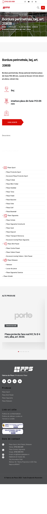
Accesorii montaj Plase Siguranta (17, 240)
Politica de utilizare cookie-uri (12, 416)
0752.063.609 (18, 447)
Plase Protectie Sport (13, 172)
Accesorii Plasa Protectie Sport (17, 176)
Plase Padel (10, 196)
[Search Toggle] (38, 7)
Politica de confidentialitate (11, 414)
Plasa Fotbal (10, 180)
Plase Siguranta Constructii (15, 224)
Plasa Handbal (11, 188)
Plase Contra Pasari (13, 248)
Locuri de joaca (11, 268)
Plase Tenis (10, 192)
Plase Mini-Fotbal (12, 184)
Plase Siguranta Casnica (14, 272)
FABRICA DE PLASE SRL (17, 457)
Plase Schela (10, 220)
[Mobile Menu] (43, 7)
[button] (11, 122)
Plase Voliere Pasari (13, 252)
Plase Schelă (8, 276)
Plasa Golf (9, 208)
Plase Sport (6, 392)
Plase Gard (10, 228)
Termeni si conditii (8, 419)
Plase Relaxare (7, 401)
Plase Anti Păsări (8, 395)
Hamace (9, 265)
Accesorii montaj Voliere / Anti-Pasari (19, 256)
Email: (11, 454)
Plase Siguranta (7, 398)
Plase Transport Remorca (15, 236)
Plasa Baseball (11, 212)
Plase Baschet (11, 200)
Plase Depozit (11, 232)
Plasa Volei (10, 204)
